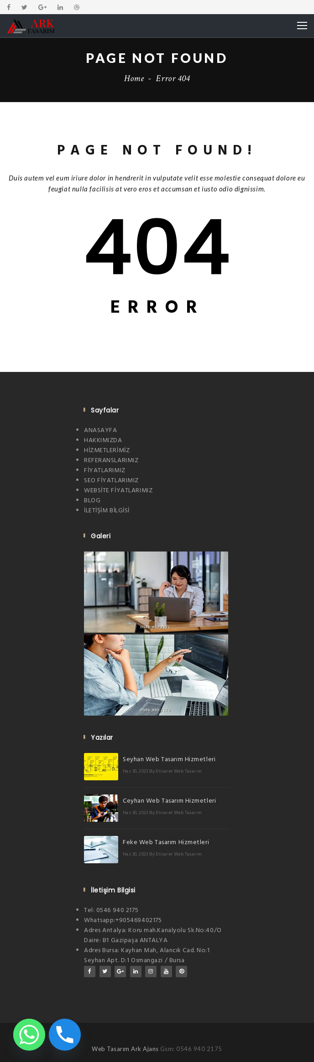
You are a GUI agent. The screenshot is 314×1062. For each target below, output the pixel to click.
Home (134, 78)
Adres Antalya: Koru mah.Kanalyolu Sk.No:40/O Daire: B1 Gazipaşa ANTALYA (153, 935)
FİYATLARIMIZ (105, 470)
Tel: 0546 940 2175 (111, 910)
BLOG (92, 500)
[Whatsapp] (29, 1035)
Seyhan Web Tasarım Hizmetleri (169, 759)
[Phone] (65, 1035)
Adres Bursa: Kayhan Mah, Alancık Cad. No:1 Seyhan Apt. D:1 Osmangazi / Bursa (147, 955)
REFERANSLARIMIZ (111, 460)
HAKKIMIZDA (103, 440)
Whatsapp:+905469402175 (123, 920)
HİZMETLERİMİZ (107, 450)
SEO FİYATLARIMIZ (111, 480)
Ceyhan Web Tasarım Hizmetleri (169, 801)
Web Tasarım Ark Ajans (126, 1048)
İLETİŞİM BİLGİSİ (107, 510)
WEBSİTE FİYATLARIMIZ (118, 490)
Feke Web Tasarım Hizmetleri (166, 842)
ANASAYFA (100, 430)
